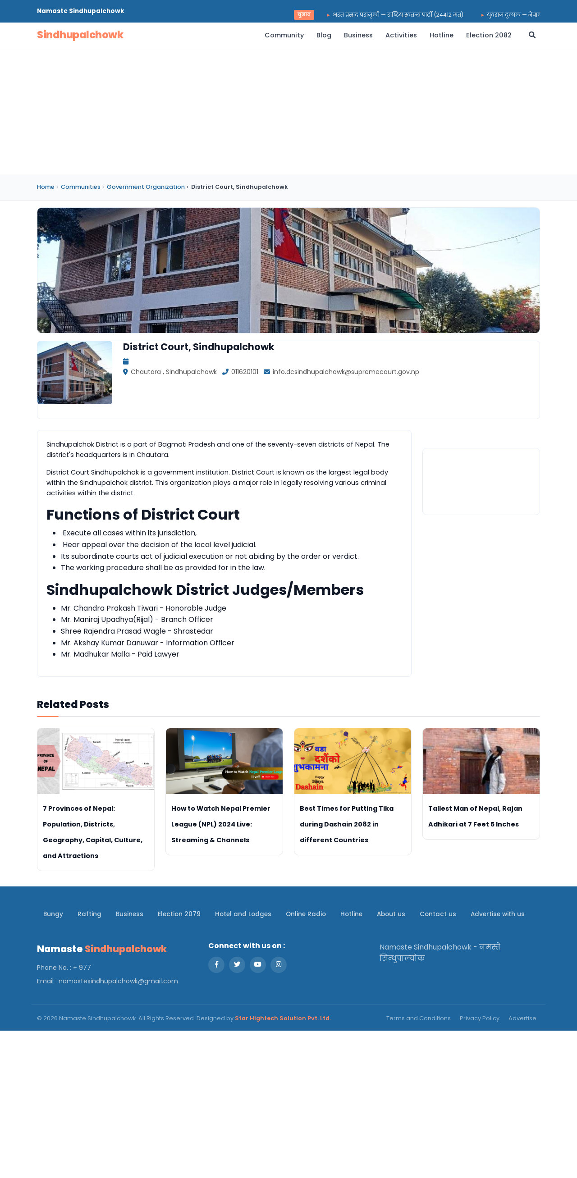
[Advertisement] (288, 111)
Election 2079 (179, 914)
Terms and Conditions (418, 1018)
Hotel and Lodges (243, 914)
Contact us (438, 914)
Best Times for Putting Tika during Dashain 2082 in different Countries (347, 824)
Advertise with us (498, 914)
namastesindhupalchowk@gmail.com (118, 981)
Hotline (441, 35)
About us (391, 914)
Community (284, 35)
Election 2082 (489, 35)
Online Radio (306, 914)
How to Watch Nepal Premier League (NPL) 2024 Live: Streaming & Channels (220, 824)
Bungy (53, 914)
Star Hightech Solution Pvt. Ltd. (283, 1018)
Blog (323, 35)
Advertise (522, 1018)
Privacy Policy (479, 1018)
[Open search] (532, 35)
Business (358, 35)
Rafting (89, 914)
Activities (401, 35)
